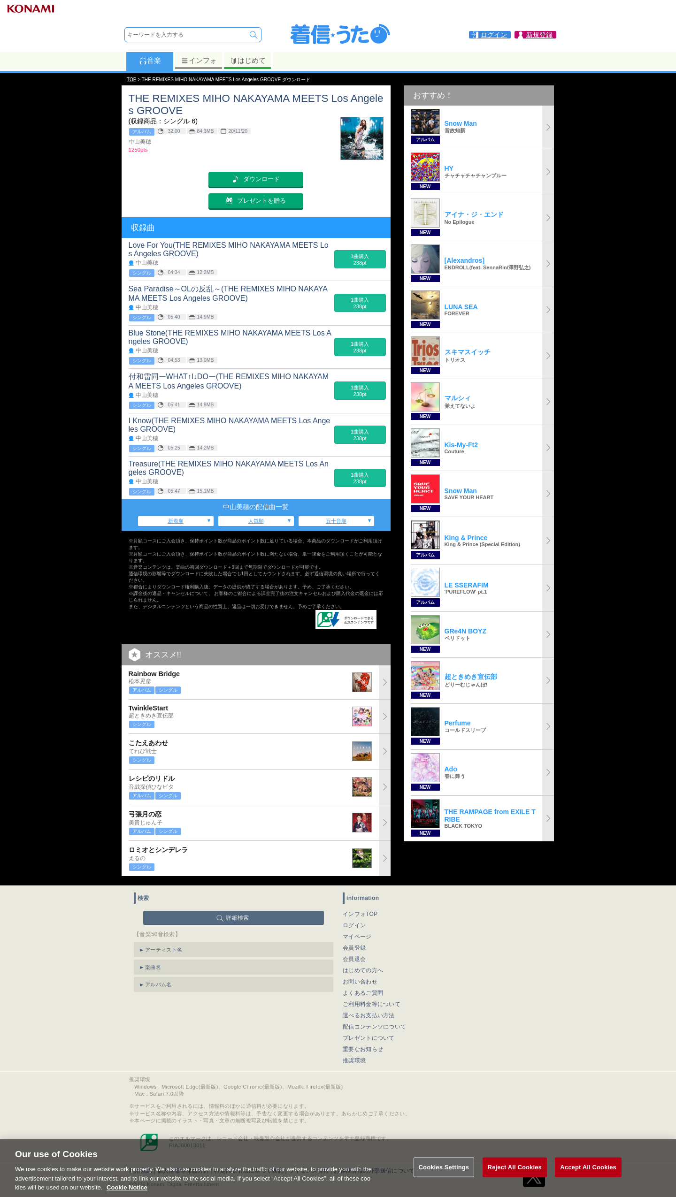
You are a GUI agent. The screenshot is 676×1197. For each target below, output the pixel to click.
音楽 (150, 60)
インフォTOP (360, 914)
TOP (131, 79)
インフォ (199, 60)
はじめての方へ (363, 970)
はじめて (248, 60)
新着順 (176, 521)
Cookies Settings (444, 1177)
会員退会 (354, 959)
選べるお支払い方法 (369, 1015)
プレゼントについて (369, 1038)
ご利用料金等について (371, 1004)
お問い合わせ (360, 981)
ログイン (354, 925)
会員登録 (354, 948)
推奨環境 (354, 1060)
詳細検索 (237, 918)
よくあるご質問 (363, 993)
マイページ (357, 936)
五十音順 (336, 521)
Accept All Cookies (588, 1177)
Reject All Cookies (515, 1177)
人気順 (256, 521)
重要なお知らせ (363, 1049)
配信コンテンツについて (374, 1026)
